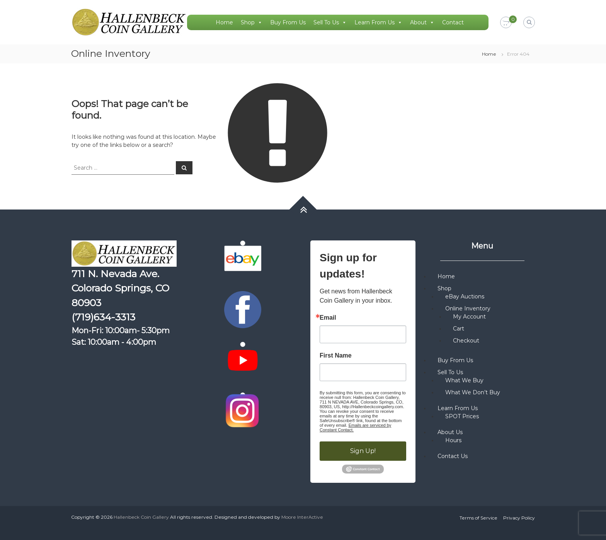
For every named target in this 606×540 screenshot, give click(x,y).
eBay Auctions (464, 296)
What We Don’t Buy (472, 392)
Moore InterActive (302, 517)
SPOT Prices (462, 416)
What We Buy (464, 380)
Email (328, 318)
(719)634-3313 (103, 317)
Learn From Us (378, 22)
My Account (469, 316)
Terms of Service (478, 518)
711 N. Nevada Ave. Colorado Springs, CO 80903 (120, 288)
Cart (458, 328)
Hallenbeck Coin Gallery (141, 517)
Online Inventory (467, 308)
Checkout (466, 340)
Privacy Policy (519, 518)
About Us (450, 432)
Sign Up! (363, 451)
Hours (453, 440)
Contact (453, 22)
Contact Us (452, 456)
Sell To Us (330, 22)
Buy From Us (288, 22)
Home (224, 22)
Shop (251, 22)
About (422, 22)
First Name (336, 356)
